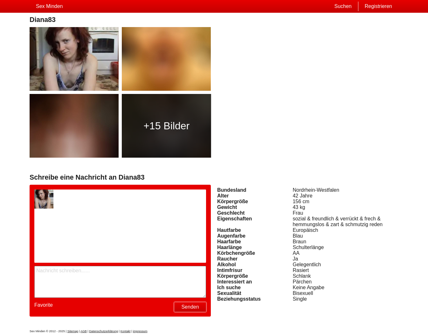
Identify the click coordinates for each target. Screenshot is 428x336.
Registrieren (378, 6)
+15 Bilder (166, 126)
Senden (190, 307)
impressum (140, 331)
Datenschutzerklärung (103, 331)
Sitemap (72, 331)
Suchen (342, 6)
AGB (83, 331)
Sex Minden (49, 6)
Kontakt (126, 331)
